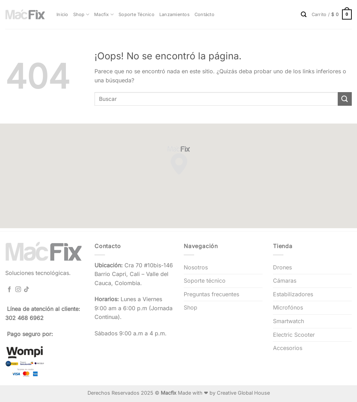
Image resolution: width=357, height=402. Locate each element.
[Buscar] (303, 14)
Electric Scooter (294, 334)
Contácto (204, 14)
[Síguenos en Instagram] (18, 289)
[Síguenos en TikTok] (26, 289)
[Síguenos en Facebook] (9, 289)
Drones (282, 267)
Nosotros (196, 267)
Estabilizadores (293, 294)
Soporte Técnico (136, 14)
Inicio (62, 14)
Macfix (104, 14)
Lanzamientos (174, 14)
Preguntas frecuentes (211, 294)
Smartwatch (288, 321)
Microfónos (288, 307)
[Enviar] (345, 99)
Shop (81, 14)
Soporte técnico (205, 280)
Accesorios (287, 347)
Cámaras (284, 280)
